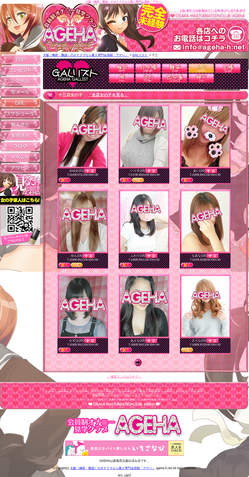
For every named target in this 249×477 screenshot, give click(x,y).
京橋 (227, 68)
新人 (142, 390)
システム (81, 390)
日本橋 (148, 68)
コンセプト (64, 390)
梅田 (121, 68)
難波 (174, 68)
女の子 (110, 390)
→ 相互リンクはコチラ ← (124, 376)
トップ (49, 390)
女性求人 (154, 390)
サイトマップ (150, 394)
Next (139, 362)
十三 (201, 68)
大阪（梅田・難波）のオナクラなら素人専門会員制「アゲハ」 (124, 1)
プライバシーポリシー (122, 394)
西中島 (174, 78)
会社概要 (98, 394)
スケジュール (127, 390)
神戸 (201, 78)
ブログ (168, 390)
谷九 (148, 78)
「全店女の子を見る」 (108, 95)
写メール (97, 390)
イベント (182, 390)
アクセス (197, 390)
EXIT (175, 399)
